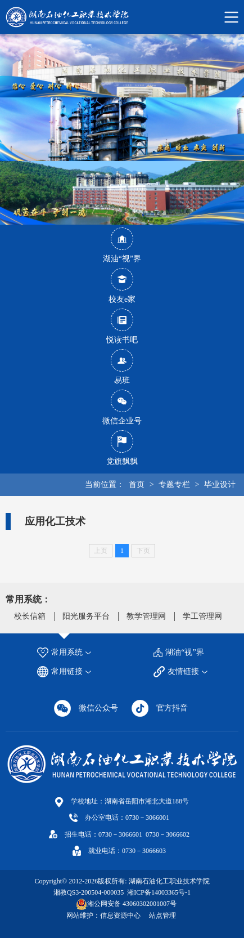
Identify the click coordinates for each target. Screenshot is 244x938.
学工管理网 (202, 616)
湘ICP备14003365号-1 (158, 892)
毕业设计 (220, 484)
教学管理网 (146, 616)
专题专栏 (174, 484)
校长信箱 (30, 616)
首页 (136, 484)
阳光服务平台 (86, 616)
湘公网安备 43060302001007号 (132, 904)
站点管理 (162, 915)
